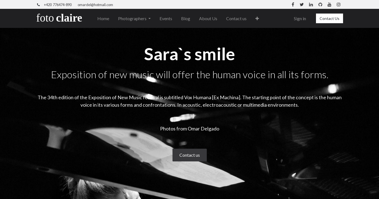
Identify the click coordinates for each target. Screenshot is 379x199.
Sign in (300, 18)
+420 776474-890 (58, 4)
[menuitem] (103, 18)
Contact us (189, 155)
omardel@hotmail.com (95, 4)
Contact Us (329, 18)
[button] (257, 18)
